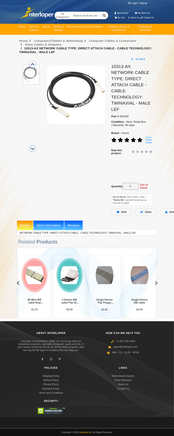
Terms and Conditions (51, 392)
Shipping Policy (51, 376)
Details (25, 225)
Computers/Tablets (91, 26)
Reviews (74, 225)
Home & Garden (34, 28)
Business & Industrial (145, 28)
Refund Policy (51, 380)
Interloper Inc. (85, 432)
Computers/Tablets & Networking (58, 40)
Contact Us (147, 17)
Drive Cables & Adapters (43, 44)
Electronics (73, 26)
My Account (121, 13)
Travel (22, 26)
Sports (46, 26)
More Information (48, 225)
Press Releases (123, 380)
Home (23, 40)
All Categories (62, 15)
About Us (133, 17)
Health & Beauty (58, 28)
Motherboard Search (123, 376)
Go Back (138, 59)
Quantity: (116, 186)
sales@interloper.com (125, 346)
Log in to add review (148, 140)
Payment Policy (51, 388)
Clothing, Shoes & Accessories (118, 28)
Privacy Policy (51, 384)
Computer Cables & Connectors (112, 40)
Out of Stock (144, 186)
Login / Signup (137, 3)
